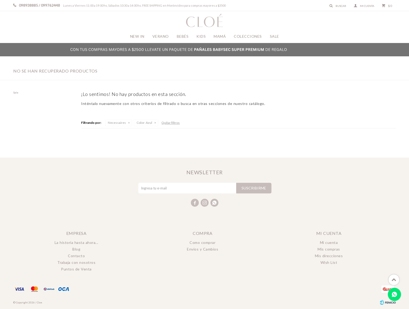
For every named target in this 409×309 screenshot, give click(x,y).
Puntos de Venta (76, 269)
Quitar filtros (170, 123)
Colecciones (248, 36)
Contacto (76, 255)
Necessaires (117, 123)
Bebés (183, 36)
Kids (201, 36)
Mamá (220, 36)
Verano (160, 36)
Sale (274, 36)
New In (137, 36)
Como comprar (203, 242)
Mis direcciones (329, 255)
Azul (144, 123)
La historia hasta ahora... (76, 242)
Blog (76, 249)
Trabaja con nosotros (76, 262)
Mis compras (329, 249)
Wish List (328, 262)
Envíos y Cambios (202, 249)
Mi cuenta (329, 242)
